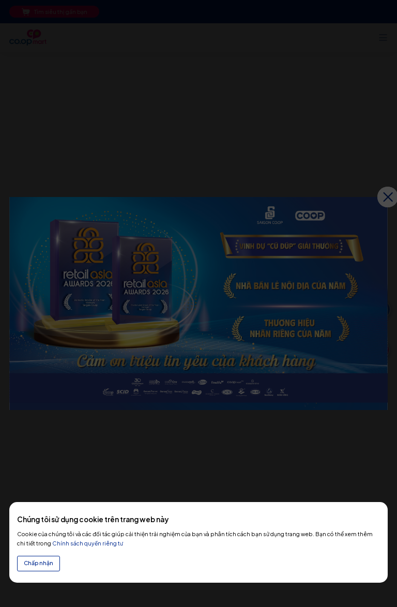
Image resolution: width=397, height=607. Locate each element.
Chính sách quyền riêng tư (87, 543)
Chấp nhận (38, 562)
